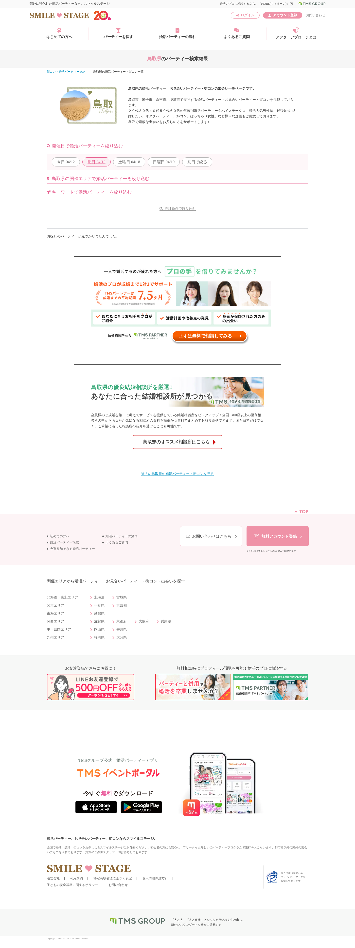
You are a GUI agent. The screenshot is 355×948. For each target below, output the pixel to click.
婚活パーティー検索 (64, 542)
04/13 (96, 162)
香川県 (121, 629)
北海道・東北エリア (62, 597)
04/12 (66, 162)
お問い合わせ (315, 15)
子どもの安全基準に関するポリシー (72, 885)
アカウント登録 (285, 15)
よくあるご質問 (237, 33)
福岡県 (99, 637)
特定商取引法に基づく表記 (112, 878)
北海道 (99, 597)
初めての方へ (59, 536)
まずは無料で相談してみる (205, 335)
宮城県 (121, 597)
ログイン (247, 15)
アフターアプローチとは (296, 33)
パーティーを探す (118, 33)
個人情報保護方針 (155, 878)
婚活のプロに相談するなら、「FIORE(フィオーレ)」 (256, 3)
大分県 (121, 637)
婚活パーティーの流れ (177, 33)
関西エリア (55, 621)
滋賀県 (99, 621)
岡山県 (99, 629)
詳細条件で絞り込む (180, 208)
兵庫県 (166, 621)
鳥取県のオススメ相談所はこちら (176, 441)
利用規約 (76, 878)
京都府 (121, 621)
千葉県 (99, 605)
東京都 (121, 605)
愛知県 (99, 613)
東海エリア (55, 613)
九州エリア (55, 637)
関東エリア (55, 605)
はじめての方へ (59, 33)
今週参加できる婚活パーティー (72, 549)
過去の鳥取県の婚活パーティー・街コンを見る (177, 474)
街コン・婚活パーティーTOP (66, 71)
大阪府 (144, 621)
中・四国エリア (59, 629)
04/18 (129, 162)
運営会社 (53, 878)
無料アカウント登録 (279, 536)
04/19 (164, 162)
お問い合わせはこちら (211, 536)
